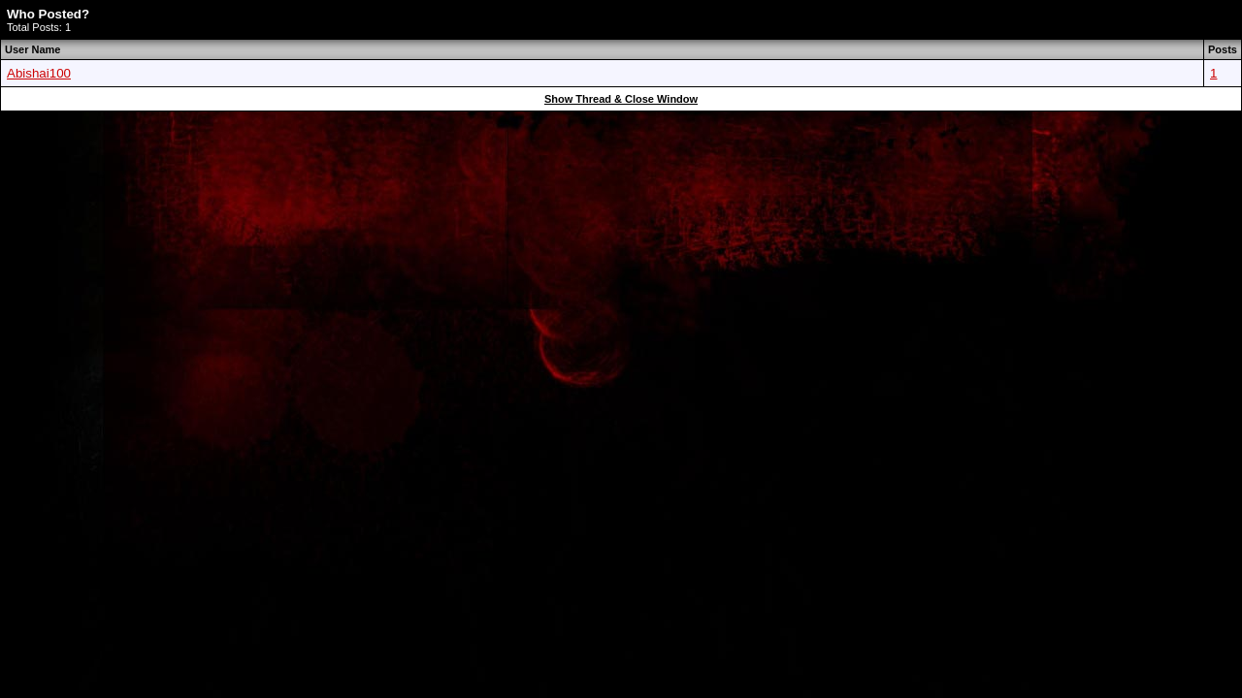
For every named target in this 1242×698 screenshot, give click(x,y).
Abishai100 (39, 73)
